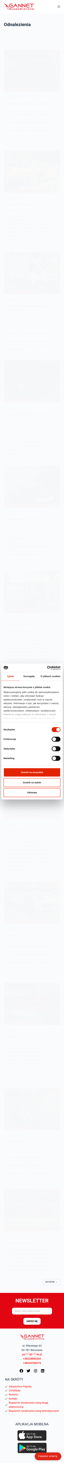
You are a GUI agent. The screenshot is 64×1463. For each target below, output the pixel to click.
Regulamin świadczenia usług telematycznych (34, 1410)
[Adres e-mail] (32, 1311)
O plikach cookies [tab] (50, 676)
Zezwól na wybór (32, 782)
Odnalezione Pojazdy (20, 1386)
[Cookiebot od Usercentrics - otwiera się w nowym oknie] (47, 668)
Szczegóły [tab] (29, 676)
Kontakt (13, 1398)
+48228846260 (32, 1358)
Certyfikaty (14, 1390)
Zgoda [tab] (10, 676)
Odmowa (32, 792)
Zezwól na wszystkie (32, 772)
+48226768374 (32, 1363)
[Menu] (58, 6)
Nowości (13, 1394)
